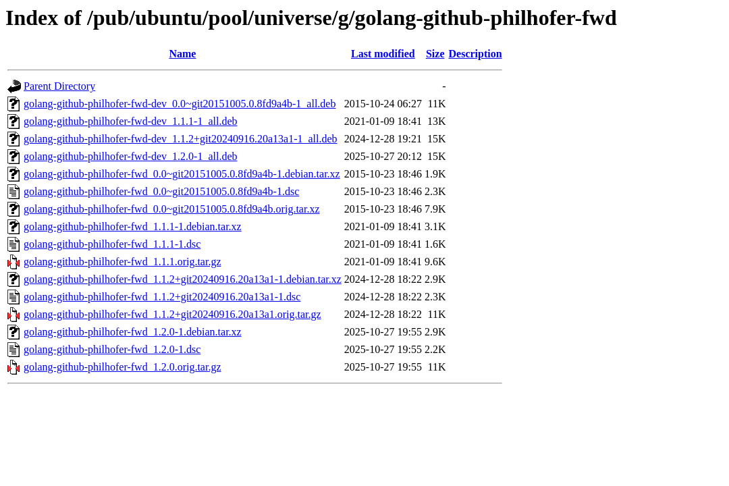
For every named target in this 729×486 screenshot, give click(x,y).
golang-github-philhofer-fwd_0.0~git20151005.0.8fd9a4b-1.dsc (161, 191)
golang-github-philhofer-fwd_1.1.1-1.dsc (112, 244)
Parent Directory (59, 86)
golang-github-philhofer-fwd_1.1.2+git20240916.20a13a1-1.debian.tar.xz (183, 279)
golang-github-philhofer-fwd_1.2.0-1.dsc (112, 349)
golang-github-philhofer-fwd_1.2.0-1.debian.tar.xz (133, 332)
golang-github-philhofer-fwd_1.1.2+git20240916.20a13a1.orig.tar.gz (172, 314)
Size (435, 53)
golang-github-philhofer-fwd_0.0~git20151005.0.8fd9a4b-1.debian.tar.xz (182, 174)
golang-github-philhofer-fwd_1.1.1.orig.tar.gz (122, 261)
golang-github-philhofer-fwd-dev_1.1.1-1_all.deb (130, 121)
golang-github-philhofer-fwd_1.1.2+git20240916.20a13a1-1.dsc (162, 296)
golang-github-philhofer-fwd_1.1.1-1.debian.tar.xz (133, 226)
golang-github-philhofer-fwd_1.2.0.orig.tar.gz (122, 367)
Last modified (383, 53)
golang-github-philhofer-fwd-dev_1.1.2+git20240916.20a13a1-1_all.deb (181, 138)
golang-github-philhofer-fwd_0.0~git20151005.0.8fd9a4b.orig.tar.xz (171, 209)
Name (182, 53)
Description (475, 53)
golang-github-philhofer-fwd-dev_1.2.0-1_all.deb (130, 156)
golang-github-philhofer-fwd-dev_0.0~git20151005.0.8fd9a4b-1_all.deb (179, 103)
